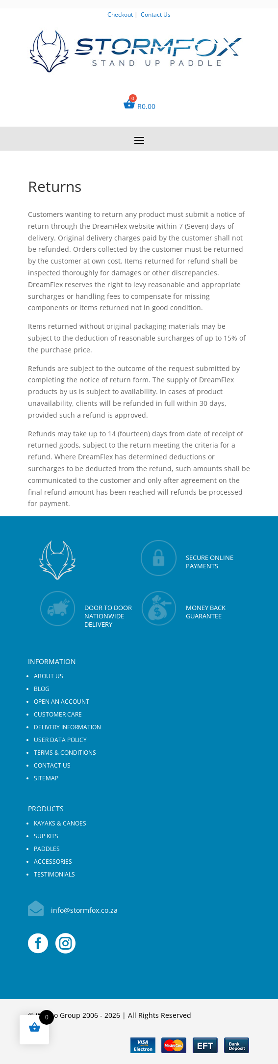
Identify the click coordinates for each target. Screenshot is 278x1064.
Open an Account (61, 701)
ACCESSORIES (53, 861)
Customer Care (58, 714)
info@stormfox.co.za (84, 910)
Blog (42, 689)
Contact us (52, 765)
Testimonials (54, 874)
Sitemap (46, 778)
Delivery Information (67, 727)
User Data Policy (60, 740)
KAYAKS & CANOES (60, 823)
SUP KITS (46, 836)
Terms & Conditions (65, 752)
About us (48, 676)
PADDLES (47, 849)
